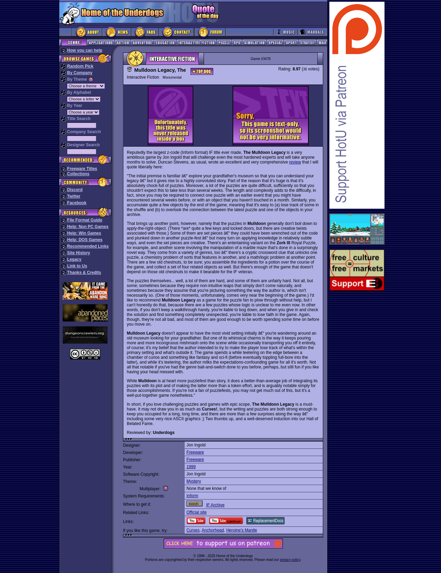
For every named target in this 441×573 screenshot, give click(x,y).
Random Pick (80, 66)
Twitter (73, 196)
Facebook (76, 202)
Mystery (193, 481)
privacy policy (290, 560)
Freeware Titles (82, 168)
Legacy (74, 259)
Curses (192, 530)
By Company (79, 72)
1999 (191, 466)
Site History (78, 252)
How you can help (84, 50)
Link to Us (77, 266)
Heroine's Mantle (241, 530)
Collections (78, 173)
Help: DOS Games (85, 239)
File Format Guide (84, 220)
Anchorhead (213, 530)
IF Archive (215, 505)
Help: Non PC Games (88, 226)
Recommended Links (88, 246)
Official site (196, 512)
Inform (192, 495)
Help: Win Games (84, 233)
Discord (75, 189)
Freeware (195, 452)
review (295, 162)
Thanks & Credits (84, 272)
